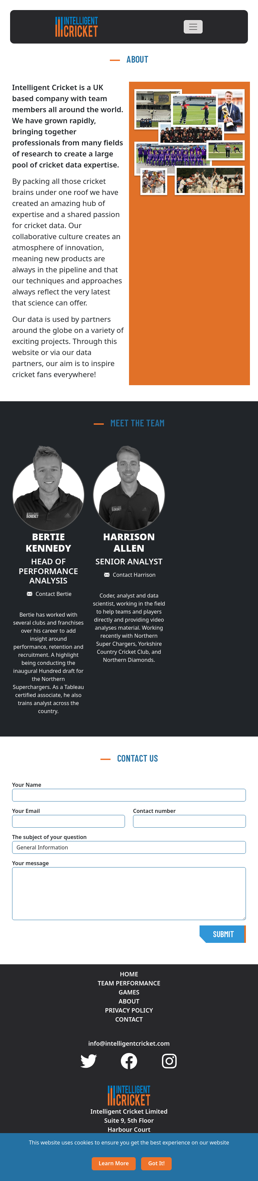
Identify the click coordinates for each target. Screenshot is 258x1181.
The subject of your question (49, 837)
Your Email (26, 811)
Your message (30, 863)
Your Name (26, 784)
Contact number (154, 811)
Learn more (114, 1163)
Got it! (156, 1163)
